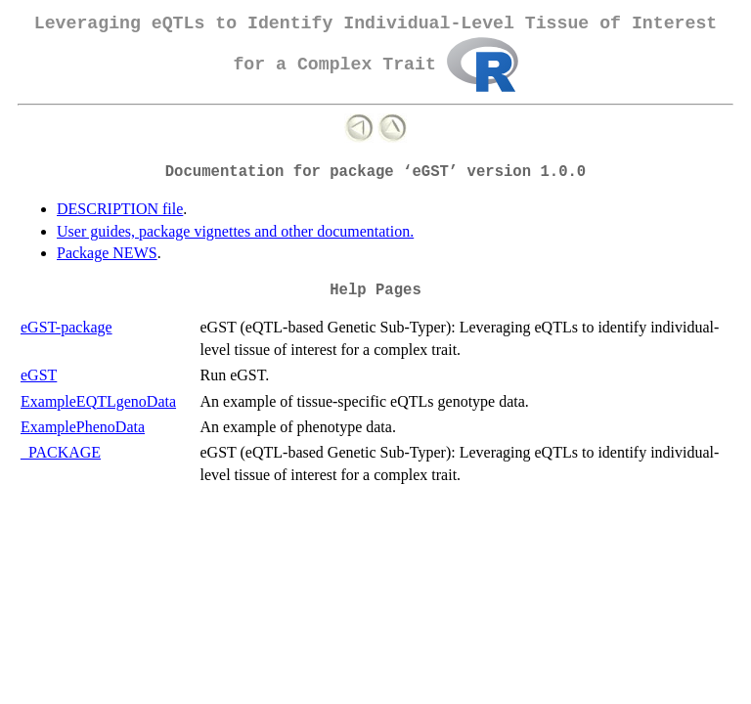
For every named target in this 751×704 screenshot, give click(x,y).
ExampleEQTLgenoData (98, 401)
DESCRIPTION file (120, 208)
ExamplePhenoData (83, 426)
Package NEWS (107, 252)
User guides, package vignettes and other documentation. (235, 231)
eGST (39, 375)
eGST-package (66, 327)
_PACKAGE (61, 452)
